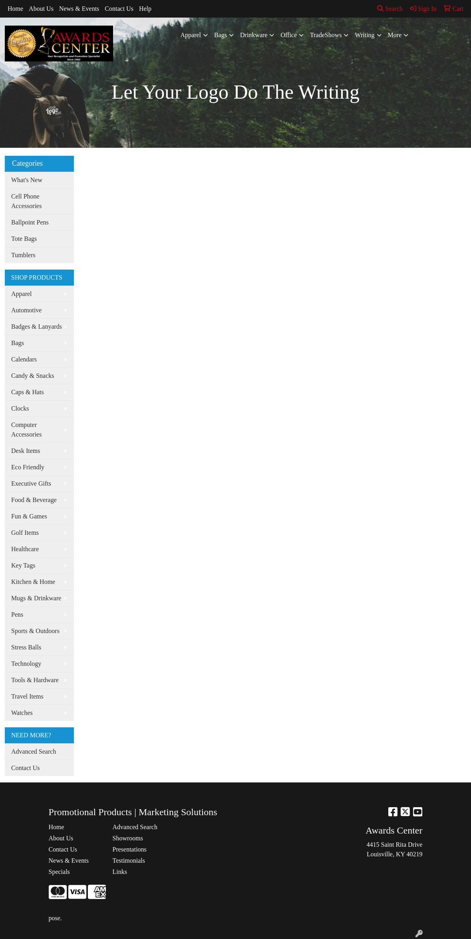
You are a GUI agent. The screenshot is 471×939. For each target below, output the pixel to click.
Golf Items (25, 532)
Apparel (191, 35)
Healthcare (25, 549)
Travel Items (27, 696)
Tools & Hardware (35, 680)
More (395, 35)
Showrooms (127, 838)
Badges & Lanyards (36, 326)
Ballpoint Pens (30, 222)
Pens (17, 614)
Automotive (26, 310)
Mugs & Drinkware (36, 598)
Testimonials (128, 860)
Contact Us (119, 8)
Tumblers (23, 255)
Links (119, 871)
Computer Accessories (26, 429)
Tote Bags (24, 238)
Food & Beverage (34, 499)
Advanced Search (33, 751)
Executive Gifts (31, 483)
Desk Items (25, 450)
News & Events (79, 8)
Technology (26, 663)
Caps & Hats (27, 392)
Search (390, 8)
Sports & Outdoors (35, 630)
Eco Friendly (27, 467)
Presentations (129, 849)
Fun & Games (29, 516)
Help (145, 8)
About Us (41, 8)
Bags (220, 35)
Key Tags (23, 565)
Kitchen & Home (33, 581)
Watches (22, 712)
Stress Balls (26, 647)
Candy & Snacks (32, 375)
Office (288, 35)
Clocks (20, 408)
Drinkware (253, 35)
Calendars (24, 359)
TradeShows (326, 35)
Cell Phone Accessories (26, 201)
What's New (26, 180)
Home (15, 8)
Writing (364, 35)
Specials (59, 871)
